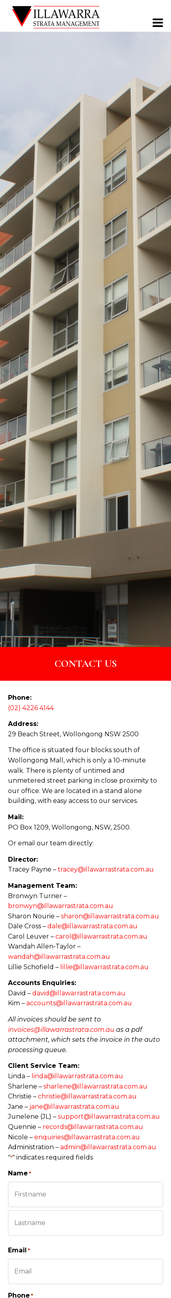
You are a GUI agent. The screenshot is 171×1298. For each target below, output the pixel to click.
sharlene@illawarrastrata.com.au (95, 1086)
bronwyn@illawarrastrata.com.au (60, 906)
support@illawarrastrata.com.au (109, 1116)
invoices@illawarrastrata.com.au (61, 1029)
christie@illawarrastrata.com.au (87, 1096)
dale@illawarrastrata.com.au (92, 926)
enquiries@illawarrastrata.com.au (87, 1137)
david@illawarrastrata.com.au (79, 993)
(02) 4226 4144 (31, 708)
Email (19, 1250)
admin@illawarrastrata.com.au (108, 1147)
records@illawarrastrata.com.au (93, 1127)
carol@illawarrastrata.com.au (101, 936)
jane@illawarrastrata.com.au (74, 1106)
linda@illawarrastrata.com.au (77, 1076)
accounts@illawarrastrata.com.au (79, 1003)
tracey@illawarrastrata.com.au (106, 869)
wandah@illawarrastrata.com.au (59, 956)
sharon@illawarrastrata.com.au (110, 916)
